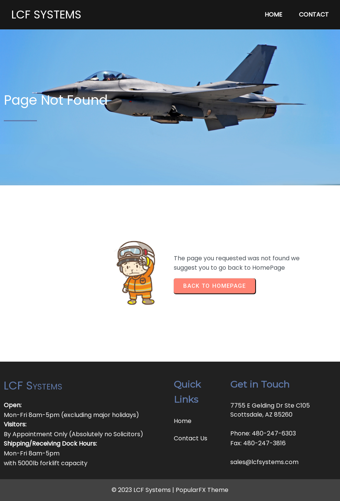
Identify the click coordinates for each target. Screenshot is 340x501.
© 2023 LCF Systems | (144, 490)
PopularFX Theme (202, 490)
